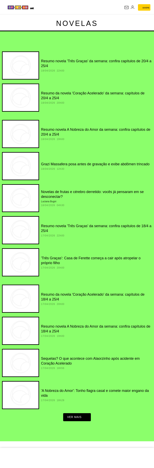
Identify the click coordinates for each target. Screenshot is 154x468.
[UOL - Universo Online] (32, 8)
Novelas (77, 23)
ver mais (77, 418)
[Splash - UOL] (18, 7)
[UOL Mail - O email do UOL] (126, 7)
